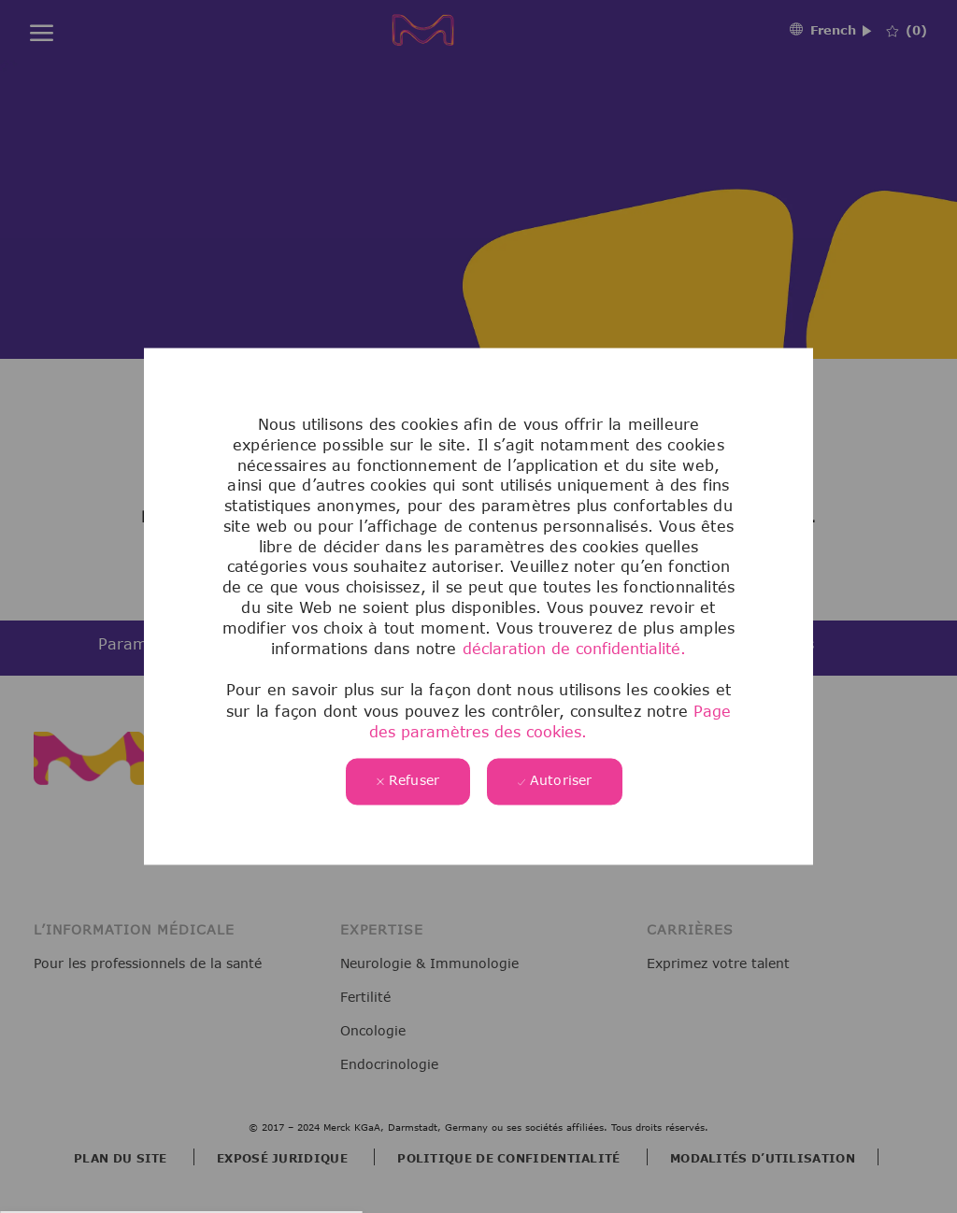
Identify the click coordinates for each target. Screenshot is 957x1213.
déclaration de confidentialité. (574, 649)
